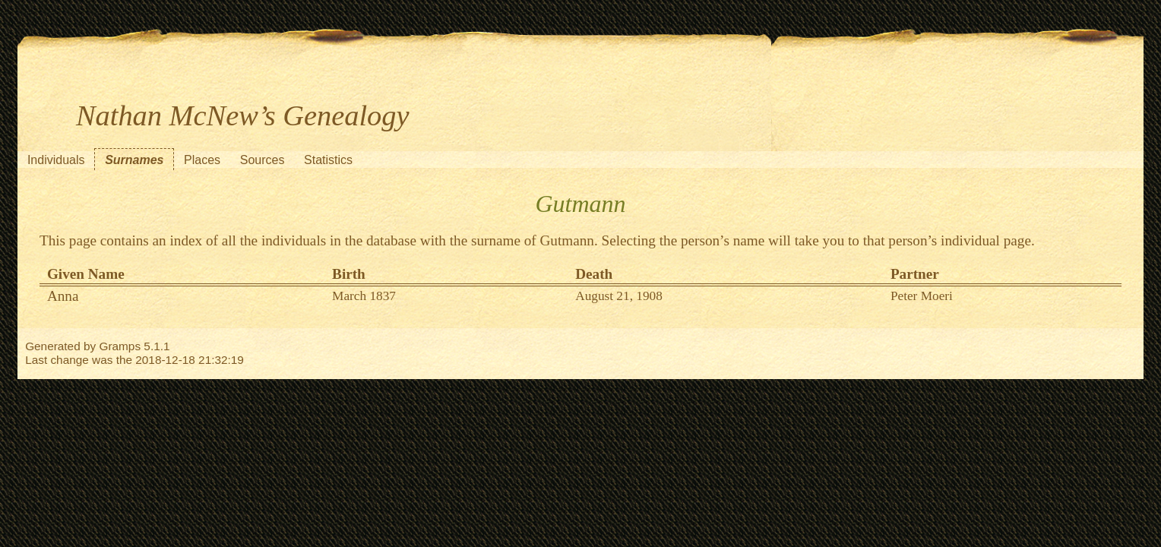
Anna (63, 296)
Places (202, 159)
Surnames (134, 159)
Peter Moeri (922, 296)
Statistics (328, 159)
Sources (262, 159)
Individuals (56, 159)
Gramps (120, 346)
